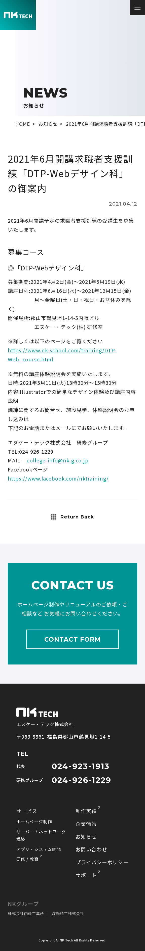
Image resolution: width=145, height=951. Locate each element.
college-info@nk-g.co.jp (58, 460)
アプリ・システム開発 (38, 849)
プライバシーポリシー (102, 862)
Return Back (72, 517)
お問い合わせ (91, 849)
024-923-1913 (81, 766)
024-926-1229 (82, 780)
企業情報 (86, 823)
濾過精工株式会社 (68, 913)
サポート (86, 875)
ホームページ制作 (34, 821)
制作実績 (86, 811)
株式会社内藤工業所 (26, 913)
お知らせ (86, 836)
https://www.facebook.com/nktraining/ (58, 478)
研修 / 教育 (27, 859)
